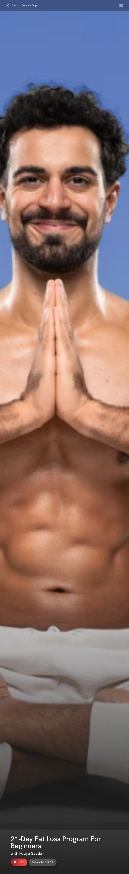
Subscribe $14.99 (46, 862)
